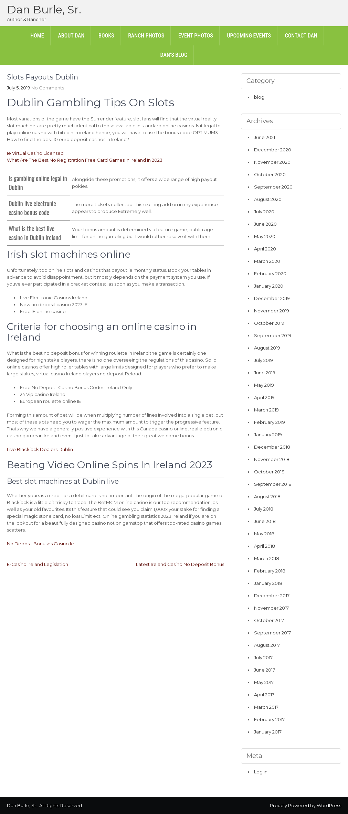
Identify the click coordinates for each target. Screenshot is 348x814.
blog (259, 97)
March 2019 (266, 410)
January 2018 (268, 583)
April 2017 (264, 694)
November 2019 (271, 310)
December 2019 (272, 298)
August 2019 (267, 348)
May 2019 (264, 385)
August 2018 (267, 496)
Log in (260, 771)
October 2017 (269, 620)
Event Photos (195, 35)
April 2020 (265, 248)
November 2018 (271, 459)
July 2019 (263, 360)
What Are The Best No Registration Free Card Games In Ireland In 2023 (84, 160)
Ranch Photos (146, 35)
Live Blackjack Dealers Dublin (40, 449)
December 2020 (272, 149)
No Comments (47, 87)
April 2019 (264, 397)
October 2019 (269, 323)
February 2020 (270, 273)
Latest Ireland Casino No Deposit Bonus (180, 564)
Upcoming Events (249, 35)
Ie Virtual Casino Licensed (35, 153)
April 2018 (264, 546)
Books (106, 35)
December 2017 (271, 595)
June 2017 (264, 670)
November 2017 (271, 608)
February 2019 (269, 422)
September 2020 (273, 187)
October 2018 (269, 471)
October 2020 (270, 174)
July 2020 (264, 211)
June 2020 (265, 224)
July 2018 (263, 509)
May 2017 (264, 682)
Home (37, 35)
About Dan (71, 35)
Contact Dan (301, 35)
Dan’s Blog (174, 55)
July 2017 (263, 657)
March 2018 (266, 558)
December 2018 (272, 447)
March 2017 (266, 707)
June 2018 (265, 521)
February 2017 (269, 719)
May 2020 (264, 236)
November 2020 (272, 162)
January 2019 (268, 434)
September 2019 (272, 335)
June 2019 (264, 372)
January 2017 (268, 732)
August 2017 (267, 645)
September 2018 (273, 484)
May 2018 (264, 533)
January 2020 (268, 286)
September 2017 (272, 632)
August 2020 (268, 199)
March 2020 (267, 261)
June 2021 (264, 137)
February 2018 (269, 571)
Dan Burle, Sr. (44, 9)
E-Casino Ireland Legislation (37, 564)
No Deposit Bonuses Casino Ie (40, 543)
